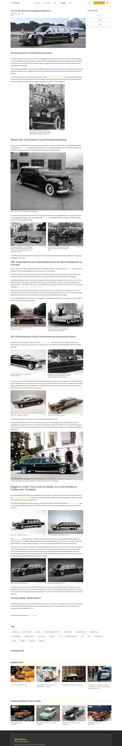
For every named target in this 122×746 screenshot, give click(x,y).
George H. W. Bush (29, 636)
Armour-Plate (41, 636)
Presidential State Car (71, 636)
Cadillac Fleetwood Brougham (21, 497)
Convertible (32, 641)
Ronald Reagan (16, 636)
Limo (60, 636)
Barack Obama (18, 539)
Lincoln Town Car (73, 503)
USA (89, 636)
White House (94, 632)
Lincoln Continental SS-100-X (52, 632)
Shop (62, 3)
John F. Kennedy (67, 632)
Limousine (51, 636)
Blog (55, 3)
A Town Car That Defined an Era (19, 685)
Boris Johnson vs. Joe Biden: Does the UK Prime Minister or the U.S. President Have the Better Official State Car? (99, 686)
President (41, 641)
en (108, 3)
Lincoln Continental (46, 342)
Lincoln (69, 269)
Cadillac (44, 218)
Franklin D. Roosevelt (81, 632)
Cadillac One (16, 632)
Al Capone (37, 632)
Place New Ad (99, 3)
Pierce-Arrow (23, 148)
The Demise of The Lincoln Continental (72, 685)
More (70, 3)
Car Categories (32, 615)
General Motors (98, 636)
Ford (99, 16)
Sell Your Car (47, 3)
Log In (89, 3)
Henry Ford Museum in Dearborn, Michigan (30, 287)
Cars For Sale (37, 3)
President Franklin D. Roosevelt (55, 77)
